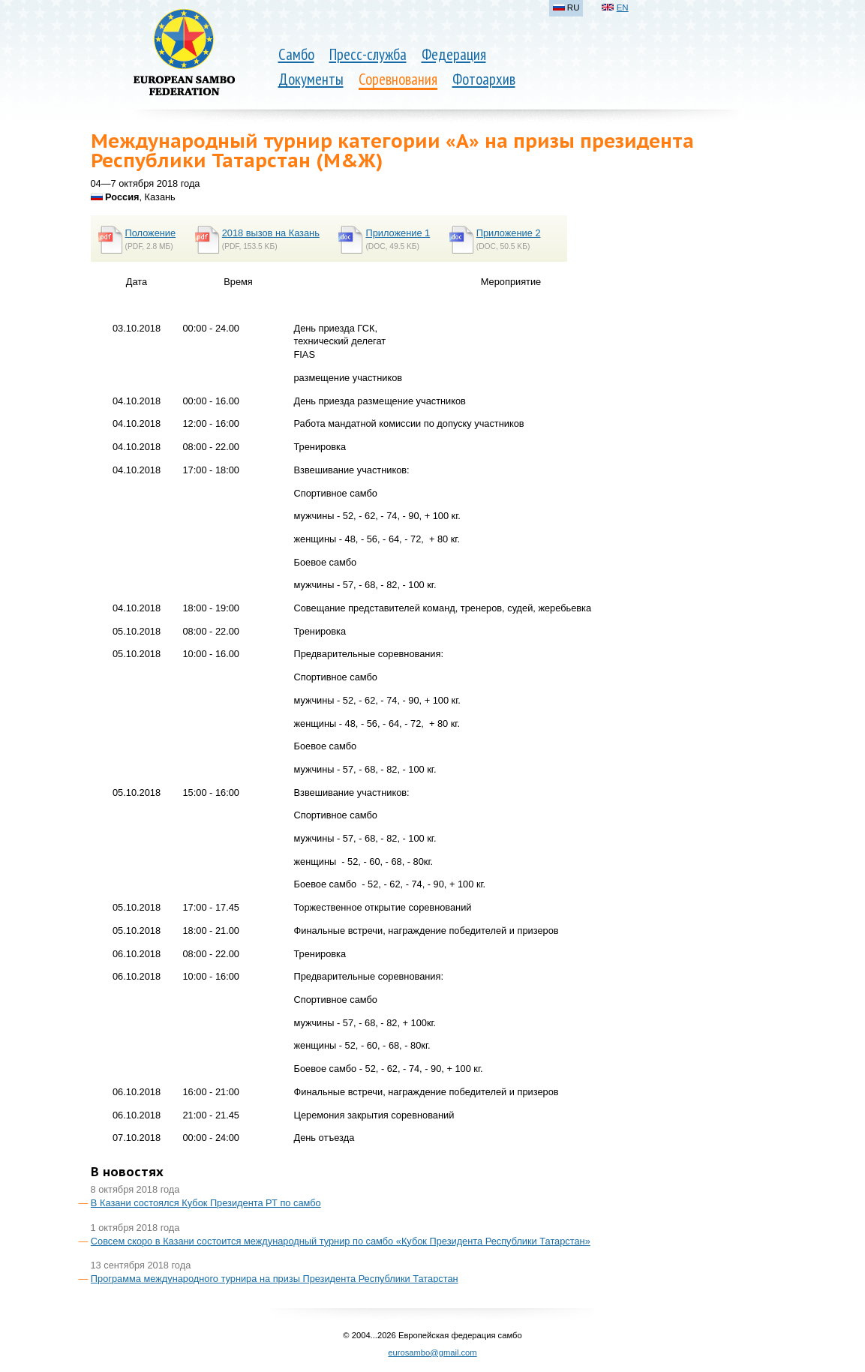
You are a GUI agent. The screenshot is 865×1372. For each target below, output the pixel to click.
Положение (150, 233)
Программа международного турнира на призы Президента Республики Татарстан (274, 1278)
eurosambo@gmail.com (432, 1352)
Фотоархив (483, 79)
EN (623, 7)
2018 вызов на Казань (271, 233)
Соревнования (398, 79)
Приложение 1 (397, 233)
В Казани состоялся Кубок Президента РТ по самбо (206, 1202)
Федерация (454, 54)
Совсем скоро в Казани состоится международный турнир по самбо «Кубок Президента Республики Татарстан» (340, 1241)
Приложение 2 (508, 233)
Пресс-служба (368, 54)
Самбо (296, 54)
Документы (311, 79)
